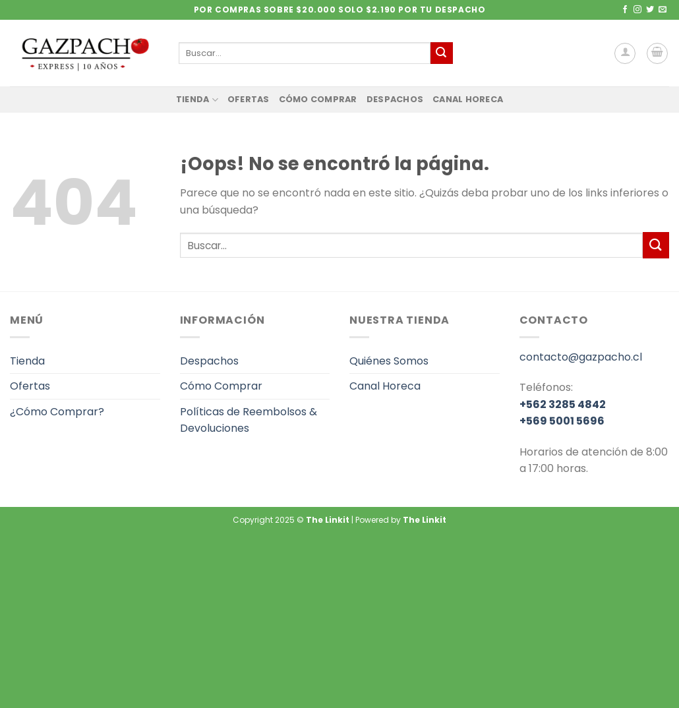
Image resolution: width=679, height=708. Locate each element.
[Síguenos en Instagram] (637, 10)
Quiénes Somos (388, 361)
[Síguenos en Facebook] (625, 10)
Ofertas (248, 99)
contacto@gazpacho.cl (580, 357)
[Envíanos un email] (662, 10)
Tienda (197, 100)
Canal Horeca (467, 99)
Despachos (395, 99)
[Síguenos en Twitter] (650, 10)
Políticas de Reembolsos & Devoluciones (248, 420)
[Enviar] (441, 53)
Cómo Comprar (318, 99)
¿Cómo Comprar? (57, 411)
